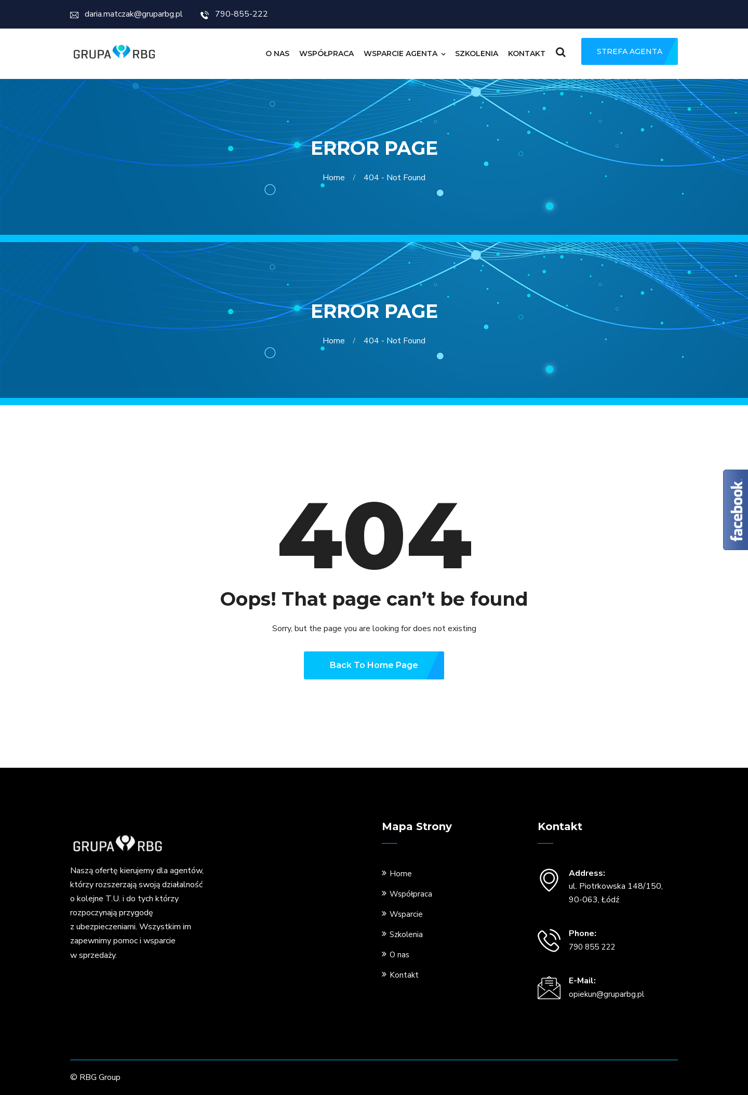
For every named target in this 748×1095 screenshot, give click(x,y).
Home (336, 177)
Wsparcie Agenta (400, 53)
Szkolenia (476, 53)
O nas (277, 53)
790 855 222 (592, 947)
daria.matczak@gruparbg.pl (126, 14)
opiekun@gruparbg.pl (606, 994)
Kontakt (526, 53)
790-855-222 (234, 14)
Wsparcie (406, 914)
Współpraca (326, 53)
